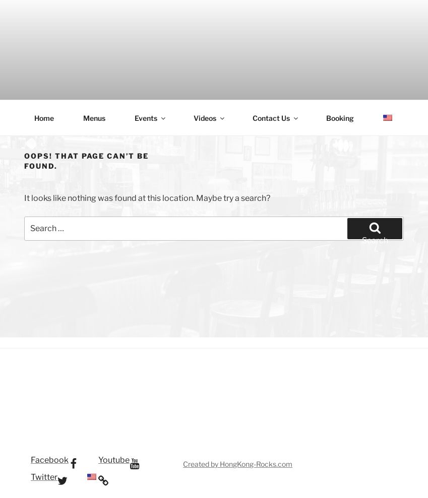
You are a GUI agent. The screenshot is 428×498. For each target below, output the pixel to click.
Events (151, 118)
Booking (340, 118)
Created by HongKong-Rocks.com (237, 464)
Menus (94, 118)
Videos (210, 118)
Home (44, 118)
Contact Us (276, 118)
